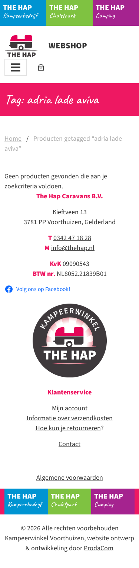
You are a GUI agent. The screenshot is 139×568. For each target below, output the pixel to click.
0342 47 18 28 (72, 238)
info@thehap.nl (73, 248)
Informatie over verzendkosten (70, 418)
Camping (117, 11)
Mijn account (69, 408)
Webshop (45, 46)
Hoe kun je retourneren (68, 428)
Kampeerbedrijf (25, 11)
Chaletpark (71, 11)
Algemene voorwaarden (69, 477)
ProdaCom (98, 548)
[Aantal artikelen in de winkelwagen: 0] (41, 67)
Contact (69, 444)
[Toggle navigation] (15, 67)
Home (12, 138)
